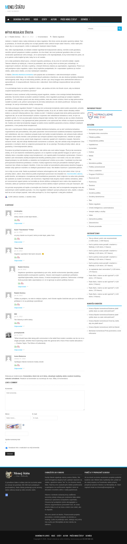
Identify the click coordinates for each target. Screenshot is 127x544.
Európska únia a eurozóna (98, 133)
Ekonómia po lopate (21, 19)
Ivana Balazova (20, 356)
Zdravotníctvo (94, 223)
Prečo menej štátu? (69, 19)
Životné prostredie (95, 226)
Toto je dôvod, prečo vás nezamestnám (103, 238)
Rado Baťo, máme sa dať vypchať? (101, 275)
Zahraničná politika (95, 219)
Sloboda (92, 189)
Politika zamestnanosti (97, 167)
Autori (54, 19)
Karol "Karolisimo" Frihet (24, 230)
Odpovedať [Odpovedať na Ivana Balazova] (18, 368)
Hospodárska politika (96, 141)
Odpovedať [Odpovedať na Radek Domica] (22, 287)
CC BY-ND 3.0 (88, 539)
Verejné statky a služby (97, 211)
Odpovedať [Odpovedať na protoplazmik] (18, 350)
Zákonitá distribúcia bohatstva (22, 75)
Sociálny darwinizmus (96, 197)
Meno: (7, 414)
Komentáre (93, 148)
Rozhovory (92, 182)
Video (91, 215)
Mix (90, 159)
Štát (90, 200)
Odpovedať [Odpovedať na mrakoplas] (18, 223)
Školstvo (92, 185)
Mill (15, 314)
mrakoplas (18, 211)
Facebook (6, 495)
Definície (84, 19)
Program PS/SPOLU (96, 174)
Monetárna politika (95, 163)
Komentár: (9, 388)
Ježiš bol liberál (113, 327)
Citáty (44, 19)
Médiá (91, 156)
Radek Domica (15, 37)
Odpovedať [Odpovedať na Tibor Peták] (18, 261)
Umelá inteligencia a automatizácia (101, 208)
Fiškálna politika (94, 137)
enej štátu (15, 7)
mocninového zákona (74, 174)
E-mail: (34, 414)
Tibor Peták (18, 248)
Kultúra (91, 152)
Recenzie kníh (94, 178)
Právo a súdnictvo (95, 170)
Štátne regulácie (58, 37)
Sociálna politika (94, 193)
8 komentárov (43, 37)
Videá (36, 19)
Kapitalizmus (93, 144)
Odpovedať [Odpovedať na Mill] (18, 326)
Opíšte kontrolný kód (12, 439)
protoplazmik (19, 333)
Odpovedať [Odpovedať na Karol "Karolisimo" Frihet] (18, 242)
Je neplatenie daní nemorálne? (100, 269)
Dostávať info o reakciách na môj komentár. (24, 448)
